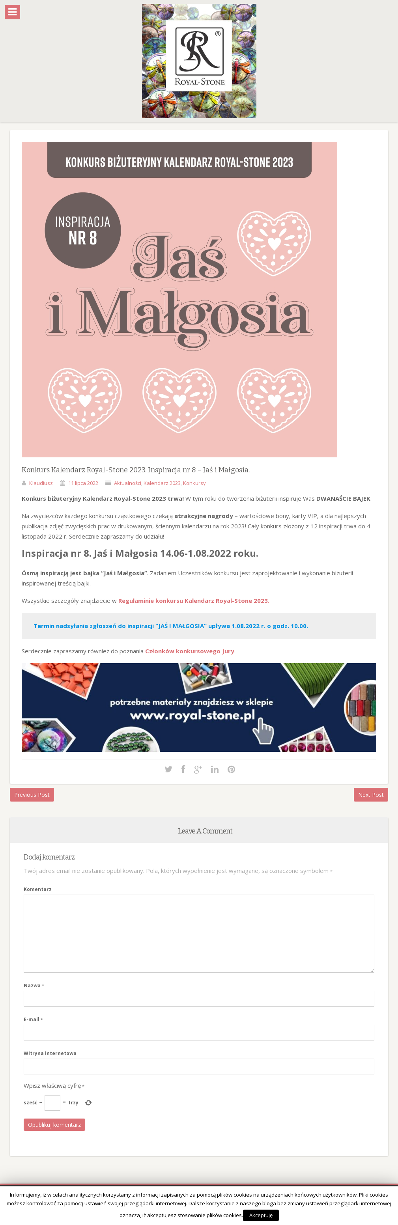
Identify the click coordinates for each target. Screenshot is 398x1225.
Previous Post (32, 794)
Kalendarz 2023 (162, 483)
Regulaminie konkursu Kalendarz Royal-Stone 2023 (193, 600)
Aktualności (127, 483)
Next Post (371, 794)
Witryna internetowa (50, 1053)
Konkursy (194, 483)
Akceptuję (261, 1215)
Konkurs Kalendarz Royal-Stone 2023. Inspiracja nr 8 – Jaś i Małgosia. (136, 470)
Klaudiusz (41, 483)
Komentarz (38, 889)
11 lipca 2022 (83, 483)
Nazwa (34, 985)
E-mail (33, 1019)
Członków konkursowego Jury (189, 651)
